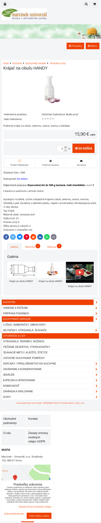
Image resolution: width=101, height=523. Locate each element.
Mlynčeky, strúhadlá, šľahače (51, 330)
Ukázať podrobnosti (14, 513)
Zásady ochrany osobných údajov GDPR (38, 437)
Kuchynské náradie (51, 319)
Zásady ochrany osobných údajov (34, 506)
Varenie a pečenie (51, 308)
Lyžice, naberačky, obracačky (24, 324)
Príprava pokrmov (51, 313)
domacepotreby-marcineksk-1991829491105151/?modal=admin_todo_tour (51, 402)
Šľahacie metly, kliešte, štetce (25, 352)
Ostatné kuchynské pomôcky (24, 358)
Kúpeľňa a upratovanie (51, 380)
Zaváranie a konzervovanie (51, 369)
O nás (7, 433)
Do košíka (83, 148)
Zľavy (51, 397)
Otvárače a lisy (14, 335)
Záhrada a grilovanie (51, 391)
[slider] (48, 118)
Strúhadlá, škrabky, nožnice (23, 341)
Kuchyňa (51, 302)
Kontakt (33, 418)
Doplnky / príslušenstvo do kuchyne (51, 363)
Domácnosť (51, 386)
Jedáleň (51, 374)
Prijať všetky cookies (39, 516)
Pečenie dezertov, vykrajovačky (26, 347)
